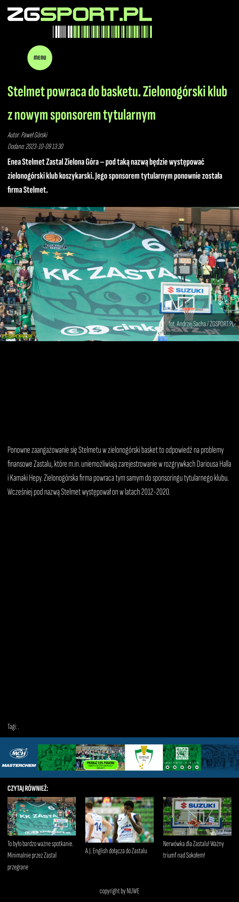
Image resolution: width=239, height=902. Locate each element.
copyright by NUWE (119, 891)
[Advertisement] (119, 392)
